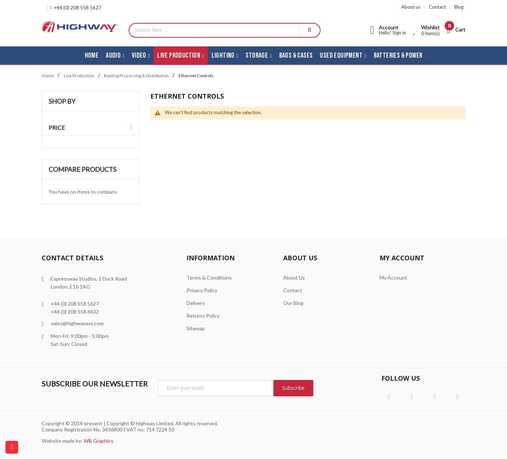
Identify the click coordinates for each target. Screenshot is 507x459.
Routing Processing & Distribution (136, 75)
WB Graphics (98, 441)
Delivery (196, 303)
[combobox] (214, 30)
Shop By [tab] (62, 101)
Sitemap (196, 328)
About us (410, 7)
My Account (393, 277)
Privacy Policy (202, 290)
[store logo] (80, 26)
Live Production (79, 75)
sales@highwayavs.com (77, 323)
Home (48, 75)
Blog (459, 7)
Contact (437, 7)
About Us (294, 277)
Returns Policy (203, 316)
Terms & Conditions (209, 277)
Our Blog (293, 303)
